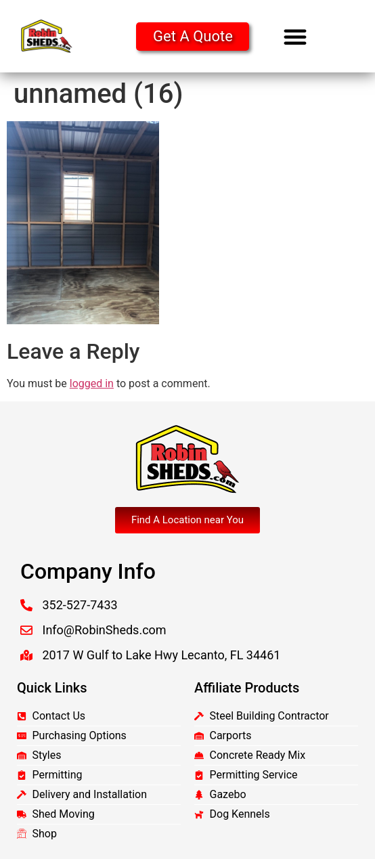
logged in (92, 383)
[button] (295, 36)
